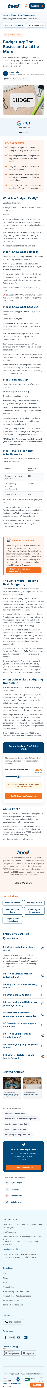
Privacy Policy (8, 1287)
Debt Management (26, 15)
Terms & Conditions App (13, 1305)
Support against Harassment (34, 910)
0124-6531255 (9, 1387)
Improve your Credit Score (13, 919)
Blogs (13, 15)
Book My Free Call (23, 1167)
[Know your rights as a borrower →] (19, 570)
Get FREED (37, 6)
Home (5, 15)
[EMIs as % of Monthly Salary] (23, 776)
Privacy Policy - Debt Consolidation (17, 1296)
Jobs (5, 1273)
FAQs (5, 1282)
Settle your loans (12, 903)
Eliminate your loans (12, 910)
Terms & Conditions (11, 1300)
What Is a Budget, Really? (14, 25)
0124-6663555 (13, 1321)
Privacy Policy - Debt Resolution (16, 1291)
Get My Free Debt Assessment (24, 796)
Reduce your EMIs (34, 903)
